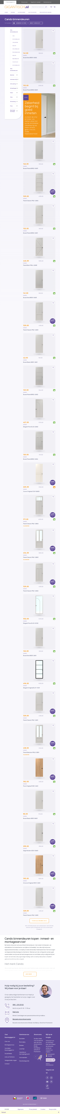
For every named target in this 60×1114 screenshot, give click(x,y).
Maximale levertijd (12, 111)
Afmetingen (13, 88)
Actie (26, 97)
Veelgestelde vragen (45, 12)
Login (47, 1088)
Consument (50, 1054)
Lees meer (30, 974)
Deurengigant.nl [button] (10, 2)
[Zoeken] (38, 6)
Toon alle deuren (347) (39, 920)
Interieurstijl (13, 79)
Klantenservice (47, 2)
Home (6, 12)
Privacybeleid (33, 1109)
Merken (12, 75)
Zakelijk (49, 1056)
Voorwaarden (23, 1057)
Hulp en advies (32, 12)
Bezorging (22, 1042)
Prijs (11, 106)
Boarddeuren (16, 58)
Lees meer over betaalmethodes (30, 1104)
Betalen (21, 1045)
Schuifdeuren (16, 49)
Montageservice (9, 1045)
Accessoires (21, 12)
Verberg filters (19, 23)
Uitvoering (13, 84)
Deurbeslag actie (24, 1061)
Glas (11, 97)
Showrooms (24, 2)
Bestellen (22, 1038)
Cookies (42, 1109)
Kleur (11, 92)
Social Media (8, 1053)
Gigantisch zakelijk (35, 2)
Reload (4, 1112)
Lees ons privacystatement (49, 1064)
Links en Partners (10, 1057)
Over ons (7, 1041)
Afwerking (13, 101)
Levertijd (21, 1049)
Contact (7, 1064)
